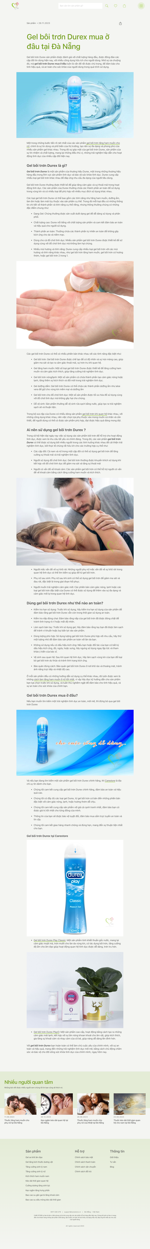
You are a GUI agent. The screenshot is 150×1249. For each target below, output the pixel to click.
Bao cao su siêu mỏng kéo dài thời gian (43, 1200)
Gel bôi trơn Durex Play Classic (50, 940)
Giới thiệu (114, 1157)
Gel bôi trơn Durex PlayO (46, 1032)
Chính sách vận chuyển (85, 1167)
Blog (112, 1167)
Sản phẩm (31, 23)
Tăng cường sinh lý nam (36, 1167)
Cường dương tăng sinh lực (38, 1185)
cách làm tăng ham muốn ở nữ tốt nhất (54, 679)
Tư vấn (113, 1162)
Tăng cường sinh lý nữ (36, 1171)
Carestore (110, 780)
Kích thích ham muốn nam (37, 1176)
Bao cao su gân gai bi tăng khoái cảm (42, 1195)
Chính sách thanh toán (85, 1162)
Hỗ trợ (79, 1151)
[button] (115, 6)
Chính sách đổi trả (83, 1171)
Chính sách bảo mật (84, 1157)
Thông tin (117, 1151)
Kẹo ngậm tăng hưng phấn (38, 1190)
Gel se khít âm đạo (34, 1157)
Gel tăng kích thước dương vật (39, 1162)
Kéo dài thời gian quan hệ (37, 1181)
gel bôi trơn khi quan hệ (94, 414)
